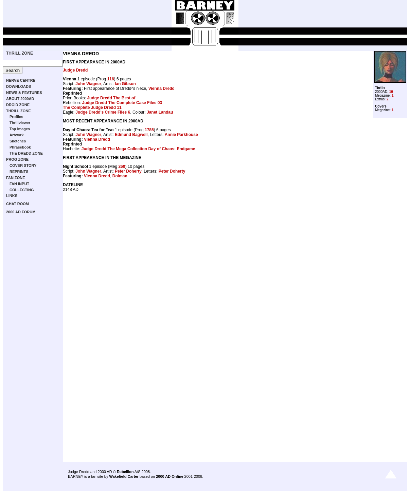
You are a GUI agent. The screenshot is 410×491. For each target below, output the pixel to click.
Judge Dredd (75, 70)
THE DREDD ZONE (26, 153)
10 (391, 92)
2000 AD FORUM (20, 212)
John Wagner (88, 83)
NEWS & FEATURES (24, 93)
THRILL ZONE (19, 53)
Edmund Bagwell (131, 134)
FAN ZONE (15, 178)
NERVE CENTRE (20, 80)
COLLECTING (22, 190)
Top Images (20, 129)
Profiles (16, 117)
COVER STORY (23, 165)
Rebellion (125, 472)
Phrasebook (20, 147)
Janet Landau (160, 112)
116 (110, 79)
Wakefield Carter (123, 476)
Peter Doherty (128, 171)
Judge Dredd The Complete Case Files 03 (122, 102)
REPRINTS (19, 172)
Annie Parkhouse (181, 134)
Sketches (18, 141)
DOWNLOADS (18, 86)
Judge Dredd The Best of (111, 98)
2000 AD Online (169, 476)
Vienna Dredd (161, 88)
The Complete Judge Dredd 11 (92, 107)
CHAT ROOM (17, 204)
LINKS (11, 196)
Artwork (17, 135)
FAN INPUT (19, 184)
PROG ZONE (17, 159)
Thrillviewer (20, 123)
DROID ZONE (18, 105)
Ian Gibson (125, 83)
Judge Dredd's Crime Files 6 (102, 112)
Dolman (119, 176)
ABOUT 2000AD (20, 99)
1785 (149, 129)
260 (121, 166)
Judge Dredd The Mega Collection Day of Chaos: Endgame (138, 148)
